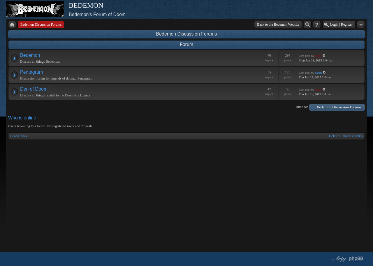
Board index (18, 136)
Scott (318, 72)
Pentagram (31, 72)
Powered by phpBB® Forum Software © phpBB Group (356, 259)
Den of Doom (33, 89)
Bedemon (30, 55)
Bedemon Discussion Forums (186, 33)
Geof (318, 55)
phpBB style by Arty (338, 259)
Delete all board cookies (346, 136)
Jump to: (302, 107)
